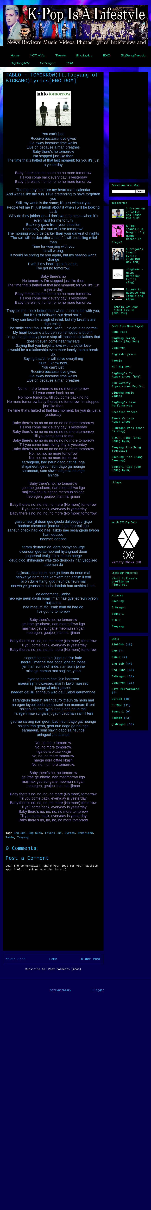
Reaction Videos (124, 412)
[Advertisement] (128, 124)
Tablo (10, 837)
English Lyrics (124, 354)
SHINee (117, 705)
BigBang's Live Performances (124, 404)
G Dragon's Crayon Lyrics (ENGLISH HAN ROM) (134, 256)
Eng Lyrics (84, 55)
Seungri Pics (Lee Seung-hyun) (126, 468)
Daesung (118, 601)
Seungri (118, 614)
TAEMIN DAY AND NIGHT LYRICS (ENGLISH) (125, 310)
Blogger (98, 990)
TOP (69, 63)
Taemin (60, 55)
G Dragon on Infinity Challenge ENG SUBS (135, 213)
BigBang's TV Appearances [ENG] (126, 375)
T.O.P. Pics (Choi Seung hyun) (126, 439)
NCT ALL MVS (121, 367)
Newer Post (15, 959)
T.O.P (116, 620)
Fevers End (53, 833)
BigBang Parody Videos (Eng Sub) (125, 340)
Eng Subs (35, 833)
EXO (106, 55)
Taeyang (23, 837)
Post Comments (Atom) (64, 969)
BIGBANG (118, 644)
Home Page (119, 332)
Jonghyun (118, 348)
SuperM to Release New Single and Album (135, 294)
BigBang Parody (133, 55)
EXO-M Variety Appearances (123, 420)
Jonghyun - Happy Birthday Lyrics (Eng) (134, 276)
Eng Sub (19, 833)
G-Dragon (118, 676)
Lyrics (70, 833)
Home (15, 55)
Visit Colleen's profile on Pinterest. (124, 581)
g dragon (118, 724)
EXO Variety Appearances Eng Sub (128, 385)
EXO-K (116, 657)
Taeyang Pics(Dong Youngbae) (126, 449)
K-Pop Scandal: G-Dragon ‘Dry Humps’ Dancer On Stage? (128, 234)
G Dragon (47, 63)
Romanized (85, 833)
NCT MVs (37, 55)
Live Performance (125, 689)
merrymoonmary (60, 990)
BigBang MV (20, 63)
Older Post (91, 959)
